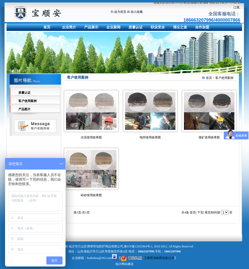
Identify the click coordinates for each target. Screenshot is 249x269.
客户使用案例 (27, 101)
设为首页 (120, 12)
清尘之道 (180, 27)
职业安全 (158, 27)
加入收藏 (137, 12)
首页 (46, 27)
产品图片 (24, 109)
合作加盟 (202, 27)
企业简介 (69, 27)
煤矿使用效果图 (209, 137)
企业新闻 (113, 27)
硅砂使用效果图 (91, 195)
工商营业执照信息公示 (147, 258)
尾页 (208, 212)
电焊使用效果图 (150, 137)
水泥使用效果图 (91, 137)
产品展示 (91, 27)
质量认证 (136, 27)
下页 (200, 212)
